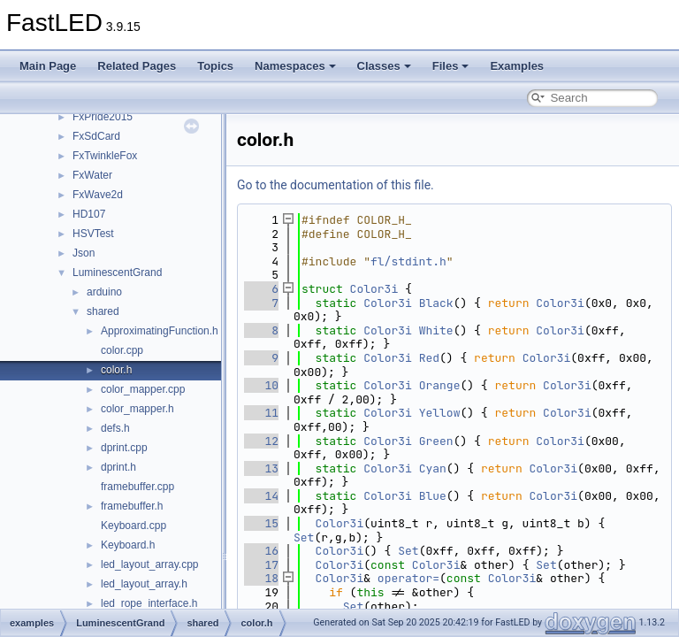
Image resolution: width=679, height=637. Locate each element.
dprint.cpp (124, 447)
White (436, 330)
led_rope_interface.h (149, 603)
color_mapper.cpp (143, 389)
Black (436, 303)
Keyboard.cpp (133, 525)
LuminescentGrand (117, 272)
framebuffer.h (132, 506)
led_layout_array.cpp (150, 564)
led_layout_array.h (144, 584)
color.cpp (122, 350)
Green (436, 441)
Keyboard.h (128, 545)
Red (429, 357)
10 (261, 385)
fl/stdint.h (408, 261)
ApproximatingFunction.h (159, 331)
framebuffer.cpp (137, 486)
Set (304, 537)
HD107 (88, 214)
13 (261, 468)
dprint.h (118, 467)
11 (261, 412)
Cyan (432, 468)
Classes (384, 66)
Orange (440, 385)
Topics (215, 66)
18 (261, 578)
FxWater (92, 175)
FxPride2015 (102, 117)
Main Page (47, 66)
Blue (432, 495)
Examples (517, 66)
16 (261, 550)
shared (103, 311)
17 (261, 564)
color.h (116, 370)
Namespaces (295, 66)
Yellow (440, 412)
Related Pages (136, 66)
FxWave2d (97, 194)
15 (261, 523)
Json (83, 253)
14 (261, 495)
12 (261, 441)
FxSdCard (96, 136)
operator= (408, 578)
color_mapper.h (137, 409)
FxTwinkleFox (104, 156)
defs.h (115, 428)
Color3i (374, 288)
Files (450, 66)
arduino (104, 292)
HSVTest (93, 233)
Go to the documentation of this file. (335, 185)
